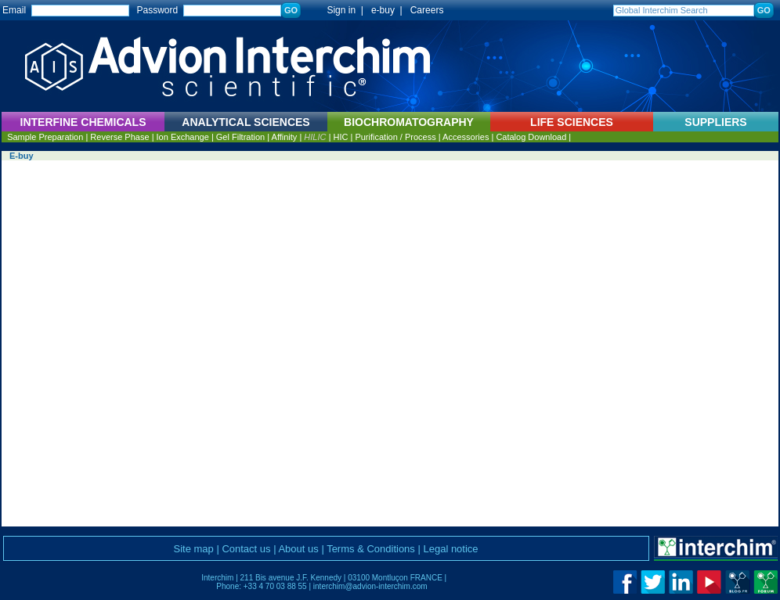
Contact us (246, 549)
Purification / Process (395, 137)
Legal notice (450, 549)
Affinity (285, 137)
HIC (340, 137)
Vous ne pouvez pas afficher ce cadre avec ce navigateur (390, 343)
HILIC (315, 137)
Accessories (465, 137)
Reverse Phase (119, 137)
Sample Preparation (45, 137)
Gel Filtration (240, 137)
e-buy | (389, 10)
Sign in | (337, 10)
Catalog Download (531, 137)
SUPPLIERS (715, 122)
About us (298, 549)
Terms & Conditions (371, 549)
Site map (193, 549)
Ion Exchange (183, 137)
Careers (427, 10)
